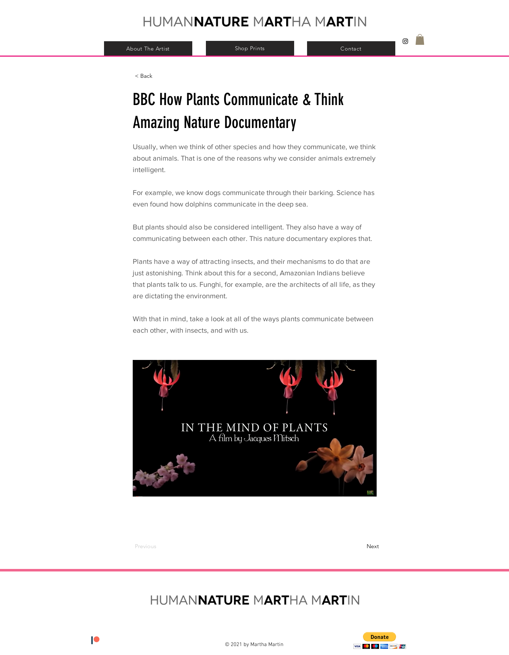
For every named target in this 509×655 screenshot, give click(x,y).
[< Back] (158, 76)
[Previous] (158, 547)
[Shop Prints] (250, 48)
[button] (419, 39)
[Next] (361, 547)
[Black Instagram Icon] (405, 41)
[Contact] (351, 48)
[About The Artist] (148, 48)
